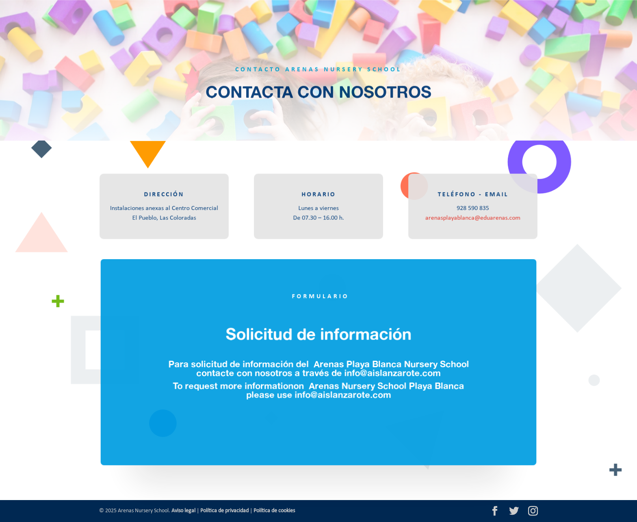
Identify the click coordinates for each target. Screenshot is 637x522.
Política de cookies (274, 511)
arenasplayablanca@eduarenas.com (473, 218)
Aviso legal (183, 511)
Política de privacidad (224, 511)
